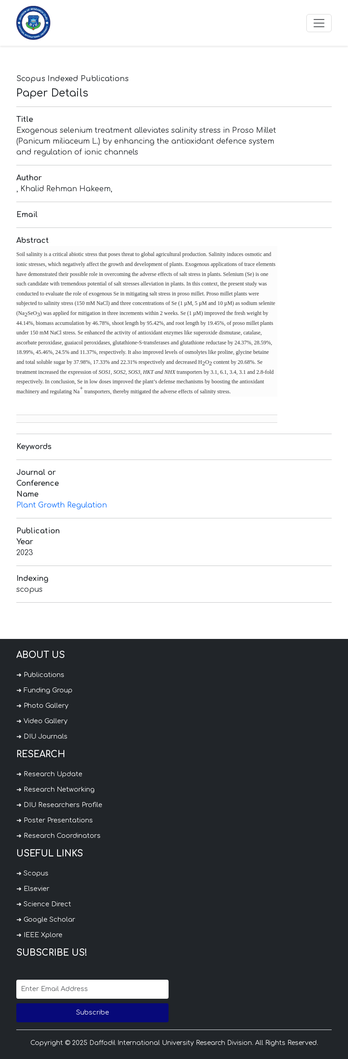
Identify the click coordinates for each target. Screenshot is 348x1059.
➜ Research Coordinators (58, 835)
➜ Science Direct (43, 904)
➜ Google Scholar (45, 919)
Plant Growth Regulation (61, 505)
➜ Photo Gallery (42, 705)
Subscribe (92, 1012)
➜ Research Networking (55, 789)
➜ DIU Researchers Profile (59, 804)
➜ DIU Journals (42, 736)
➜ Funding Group (44, 690)
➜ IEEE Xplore (39, 934)
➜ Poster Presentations (54, 820)
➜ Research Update (49, 774)
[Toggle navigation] (319, 23)
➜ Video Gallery (42, 721)
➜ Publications (40, 674)
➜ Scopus (32, 873)
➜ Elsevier (32, 888)
